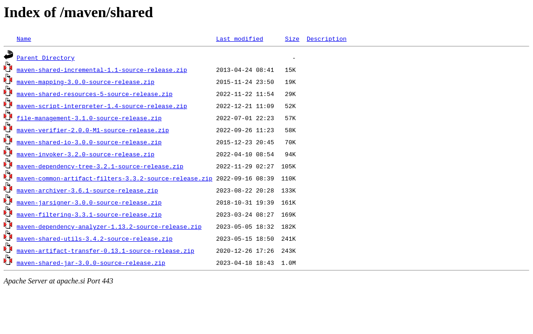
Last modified (239, 38)
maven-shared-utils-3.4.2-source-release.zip (94, 238)
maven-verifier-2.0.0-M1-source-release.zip (93, 130)
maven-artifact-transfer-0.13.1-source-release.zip (105, 250)
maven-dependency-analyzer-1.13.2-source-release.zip (109, 226)
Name (24, 38)
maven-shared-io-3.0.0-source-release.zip (89, 142)
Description (327, 38)
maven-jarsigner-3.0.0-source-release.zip (89, 202)
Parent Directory (46, 57)
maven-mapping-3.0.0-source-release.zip (85, 81)
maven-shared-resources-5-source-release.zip (94, 94)
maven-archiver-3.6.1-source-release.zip (87, 190)
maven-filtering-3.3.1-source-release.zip (89, 214)
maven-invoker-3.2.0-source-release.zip (85, 154)
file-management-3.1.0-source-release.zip (89, 118)
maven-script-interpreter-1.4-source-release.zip (102, 106)
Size (292, 38)
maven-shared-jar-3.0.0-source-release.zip (91, 262)
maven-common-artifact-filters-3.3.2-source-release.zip (114, 178)
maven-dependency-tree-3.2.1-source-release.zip (100, 166)
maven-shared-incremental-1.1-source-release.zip (102, 69)
